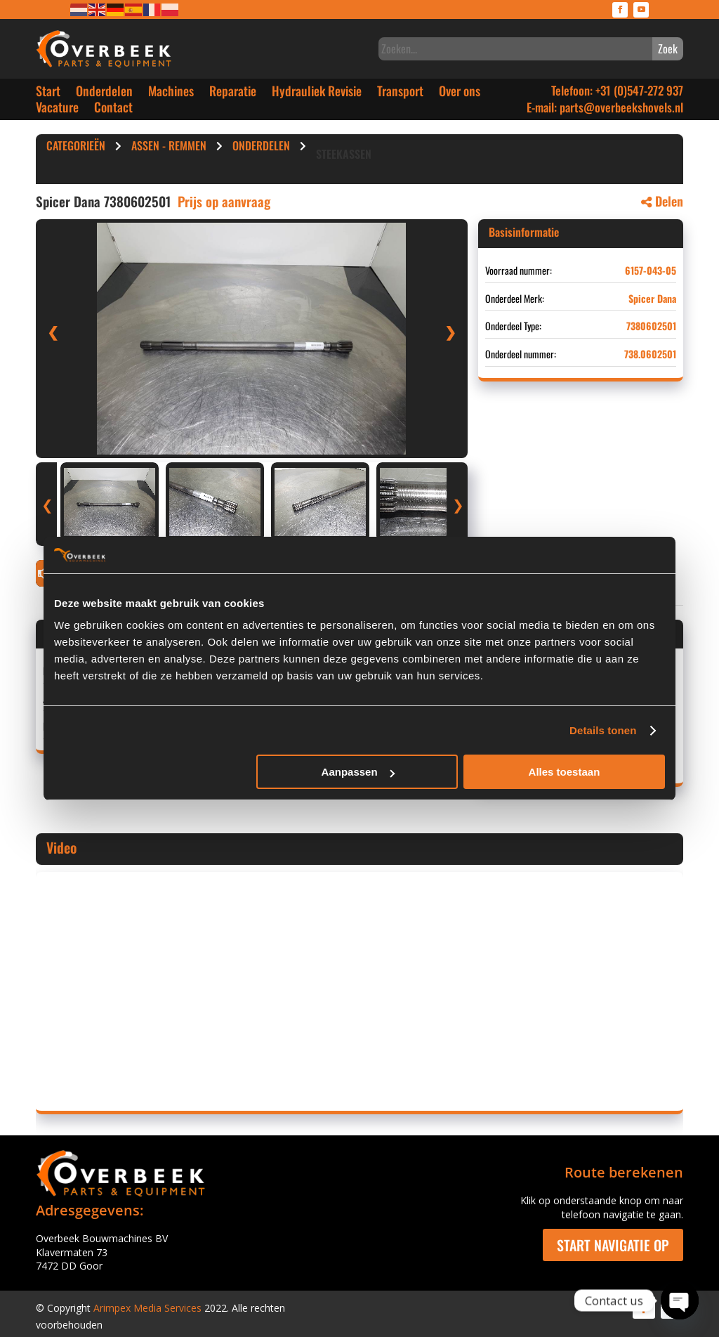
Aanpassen (358, 772)
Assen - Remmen (168, 147)
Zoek (668, 48)
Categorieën (75, 147)
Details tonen (602, 730)
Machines (171, 94)
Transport (400, 94)
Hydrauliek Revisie (317, 94)
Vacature (57, 110)
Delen (662, 201)
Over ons (459, 94)
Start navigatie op (613, 1245)
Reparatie (232, 94)
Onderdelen (104, 94)
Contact (113, 110)
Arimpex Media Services (147, 1308)
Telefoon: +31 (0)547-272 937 (617, 90)
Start (48, 94)
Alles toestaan (564, 772)
